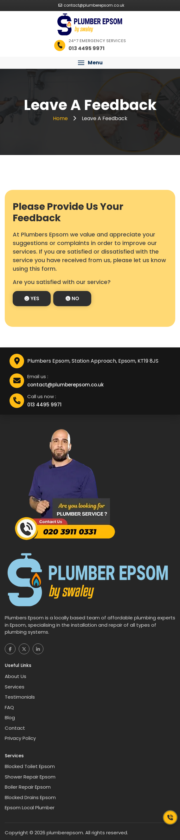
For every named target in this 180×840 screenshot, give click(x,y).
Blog (10, 717)
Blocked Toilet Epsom (30, 766)
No (72, 298)
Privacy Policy (20, 738)
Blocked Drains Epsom (30, 797)
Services (14, 686)
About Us (15, 676)
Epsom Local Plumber (30, 807)
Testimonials (20, 697)
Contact (15, 728)
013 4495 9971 (44, 404)
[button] (90, 63)
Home (61, 118)
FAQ (9, 707)
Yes (31, 298)
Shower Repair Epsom (30, 776)
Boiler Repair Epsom (28, 787)
